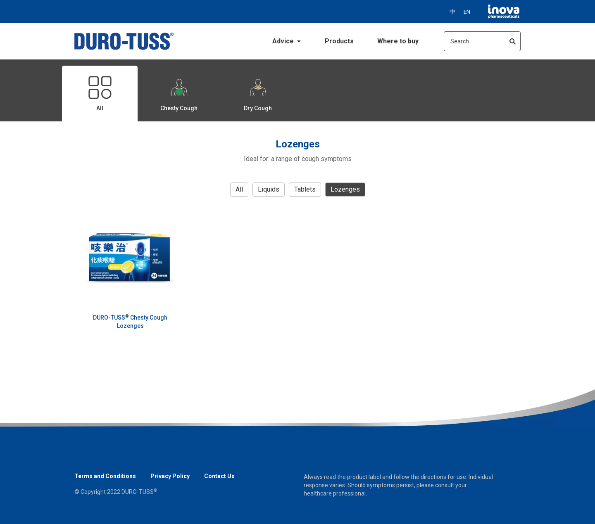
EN (467, 11)
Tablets (305, 189)
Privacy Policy (170, 476)
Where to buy (398, 41)
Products (339, 41)
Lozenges (345, 189)
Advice (286, 41)
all (239, 189)
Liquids (268, 189)
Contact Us (219, 476)
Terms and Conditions (105, 476)
